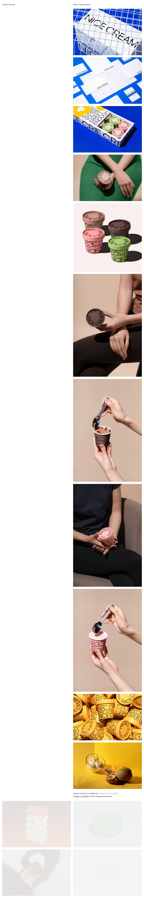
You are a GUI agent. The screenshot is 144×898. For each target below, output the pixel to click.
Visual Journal (8, 4)
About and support (81, 4)
